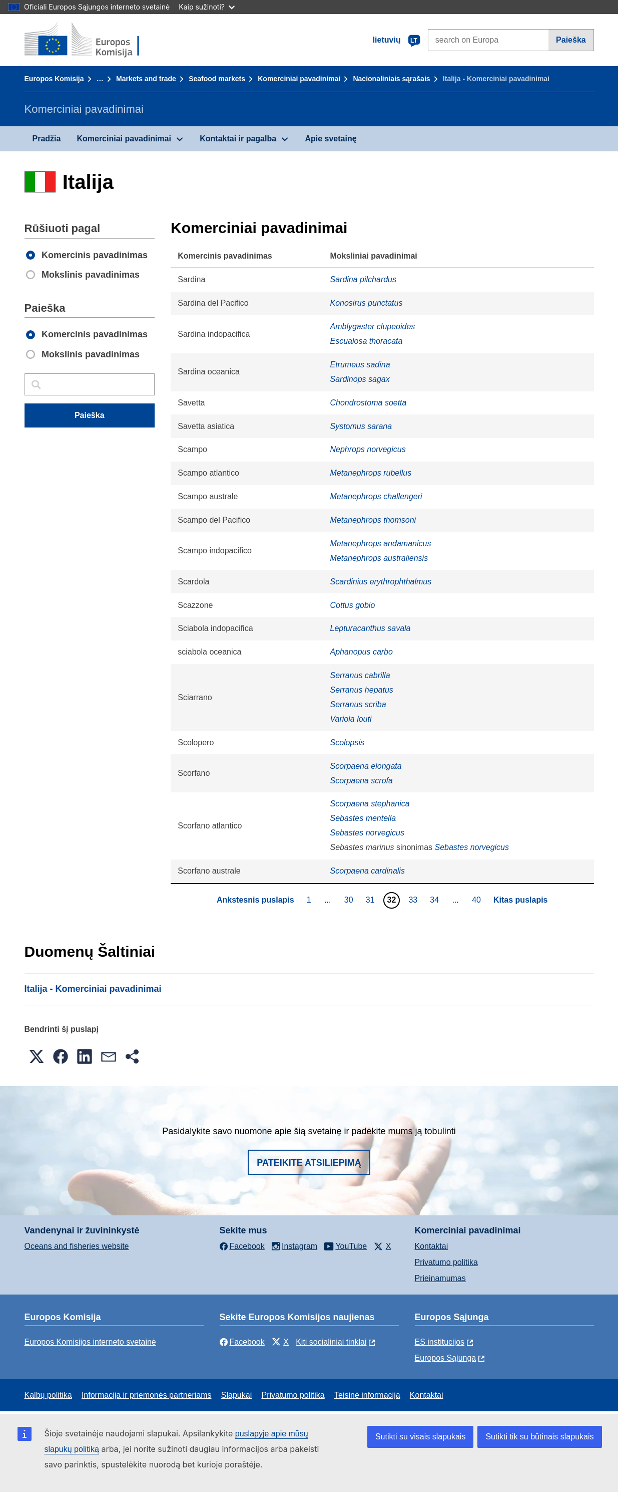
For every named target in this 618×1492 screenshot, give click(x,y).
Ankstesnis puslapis (255, 900)
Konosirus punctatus (366, 303)
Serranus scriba (358, 704)
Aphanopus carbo (361, 652)
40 (477, 899)
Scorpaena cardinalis (367, 871)
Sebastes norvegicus (367, 832)
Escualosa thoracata (366, 341)
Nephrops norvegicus (367, 449)
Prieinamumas (440, 1278)
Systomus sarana (361, 426)
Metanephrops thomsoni (373, 520)
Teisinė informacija (367, 1395)
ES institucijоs (440, 1342)
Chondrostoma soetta (368, 402)
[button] (37, 1056)
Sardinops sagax (359, 379)
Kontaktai (431, 1246)
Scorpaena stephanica (369, 803)
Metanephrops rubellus (370, 473)
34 (435, 899)
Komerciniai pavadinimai (299, 79)
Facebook (242, 1342)
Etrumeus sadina (360, 364)
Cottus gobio (352, 605)
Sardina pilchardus (363, 279)
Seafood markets (217, 79)
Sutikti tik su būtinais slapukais (539, 1436)
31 (371, 899)
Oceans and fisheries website (77, 1246)
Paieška (571, 40)
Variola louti (350, 719)
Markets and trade (146, 79)
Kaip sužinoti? (207, 7)
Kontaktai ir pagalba (238, 138)
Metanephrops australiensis (379, 558)
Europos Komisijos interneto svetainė (90, 1342)
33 (414, 899)
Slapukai (236, 1395)
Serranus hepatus (361, 690)
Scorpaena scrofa (361, 780)
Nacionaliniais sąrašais (391, 79)
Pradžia (47, 138)
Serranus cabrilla (360, 675)
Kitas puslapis (520, 900)
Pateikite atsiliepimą (309, 1163)
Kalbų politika (48, 1395)
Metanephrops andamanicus (380, 543)
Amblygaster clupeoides (372, 326)
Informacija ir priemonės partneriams (147, 1395)
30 (350, 899)
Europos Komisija (54, 79)
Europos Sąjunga (445, 1358)
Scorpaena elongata (365, 766)
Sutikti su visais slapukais (420, 1436)
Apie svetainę (330, 138)
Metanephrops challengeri (376, 496)
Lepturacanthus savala (370, 628)
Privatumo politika (446, 1262)
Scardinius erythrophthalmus (380, 581)
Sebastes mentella (363, 818)
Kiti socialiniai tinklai (331, 1342)
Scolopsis (347, 742)
